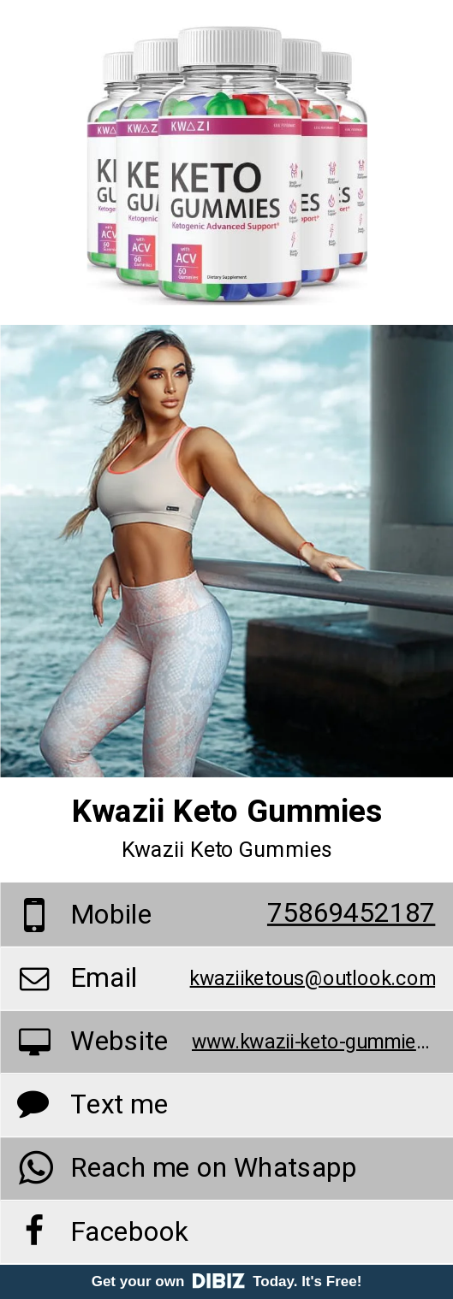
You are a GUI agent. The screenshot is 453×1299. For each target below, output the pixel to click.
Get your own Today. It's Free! (227, 1281)
